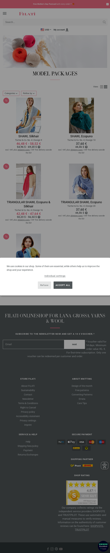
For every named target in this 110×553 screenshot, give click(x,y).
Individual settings (55, 275)
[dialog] (55, 276)
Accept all (63, 285)
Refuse (44, 285)
